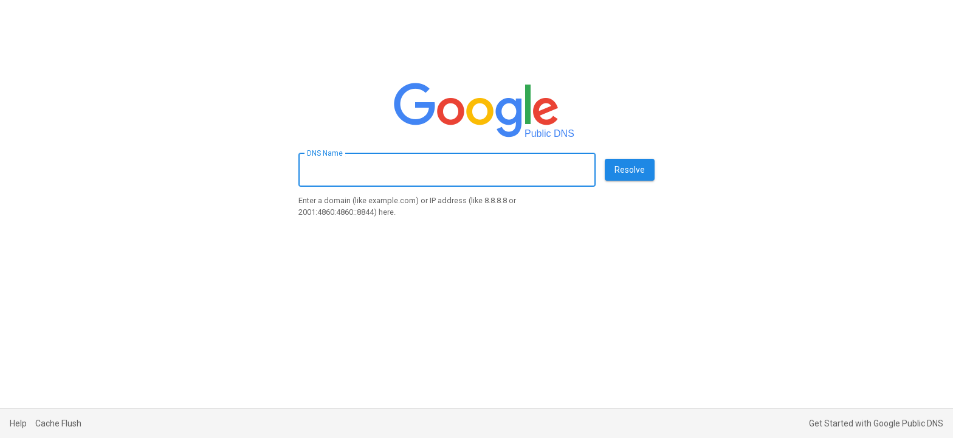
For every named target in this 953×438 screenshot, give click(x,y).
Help (18, 423)
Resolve (629, 170)
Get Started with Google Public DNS (876, 423)
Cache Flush (58, 423)
